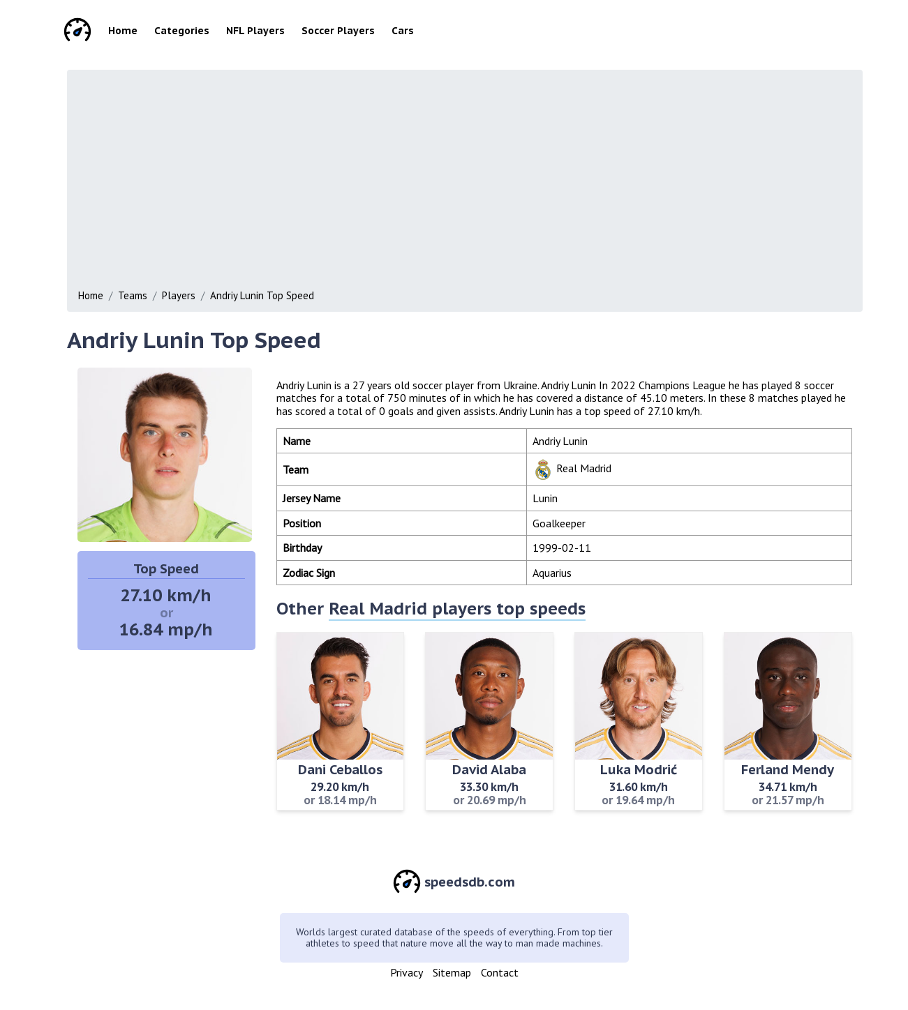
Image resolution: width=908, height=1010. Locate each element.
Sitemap (452, 972)
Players (178, 295)
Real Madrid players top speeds (457, 608)
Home (122, 30)
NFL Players (255, 30)
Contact (500, 972)
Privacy (406, 972)
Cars (403, 30)
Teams (132, 295)
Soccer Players (338, 30)
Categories (181, 30)
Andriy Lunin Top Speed (262, 295)
